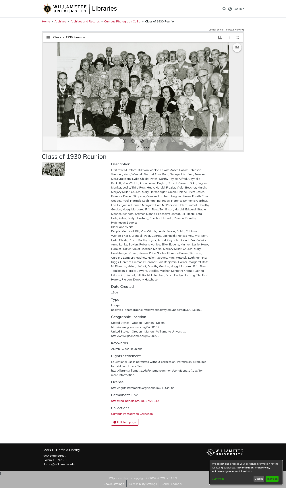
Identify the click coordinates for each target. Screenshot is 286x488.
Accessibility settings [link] (143, 484)
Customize (218, 478)
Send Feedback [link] (172, 484)
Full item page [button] (124, 422)
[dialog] (245, 472)
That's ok (271, 478)
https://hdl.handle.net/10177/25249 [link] (135, 401)
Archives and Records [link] (85, 21)
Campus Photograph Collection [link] (122, 21)
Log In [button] (238, 9)
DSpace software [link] (120, 478)
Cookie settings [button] (114, 484)
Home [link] (46, 21)
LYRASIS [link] (171, 478)
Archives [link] (60, 21)
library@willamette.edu (59, 464)
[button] (224, 9)
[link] (132, 414)
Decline (259, 478)
